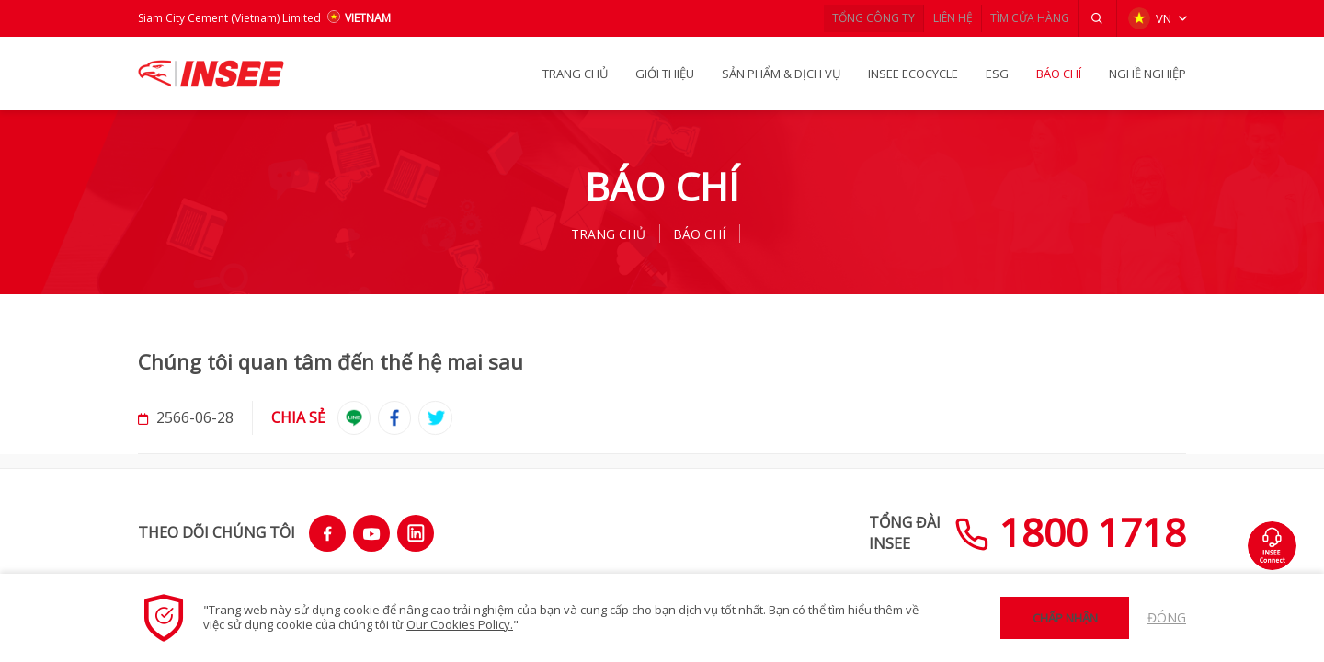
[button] (1094, 18)
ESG (997, 73)
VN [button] (1148, 18)
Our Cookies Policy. (459, 624)
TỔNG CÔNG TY (842, 18)
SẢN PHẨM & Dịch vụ (781, 73)
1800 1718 (1070, 532)
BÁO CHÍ (1058, 73)
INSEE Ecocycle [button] (913, 73)
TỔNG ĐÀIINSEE (905, 532)
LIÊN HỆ (932, 18)
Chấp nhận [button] (1065, 618)
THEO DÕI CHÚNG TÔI (216, 532)
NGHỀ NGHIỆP (1147, 73)
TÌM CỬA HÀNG (1019, 18)
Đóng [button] (1166, 617)
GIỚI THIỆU (664, 73)
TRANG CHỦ (575, 73)
